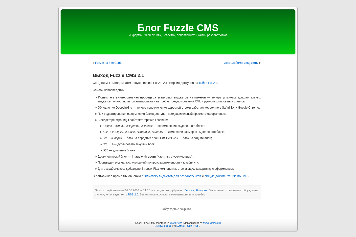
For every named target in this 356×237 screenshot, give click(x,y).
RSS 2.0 (133, 194)
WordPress (176, 223)
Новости (201, 190)
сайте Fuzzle (208, 83)
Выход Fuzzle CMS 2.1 (118, 75)
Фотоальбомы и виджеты (241, 63)
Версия (189, 190)
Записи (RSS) (163, 225)
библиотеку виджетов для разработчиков (171, 176)
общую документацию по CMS (226, 176)
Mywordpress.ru (212, 223)
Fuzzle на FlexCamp (108, 63)
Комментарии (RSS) (187, 225)
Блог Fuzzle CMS (178, 27)
